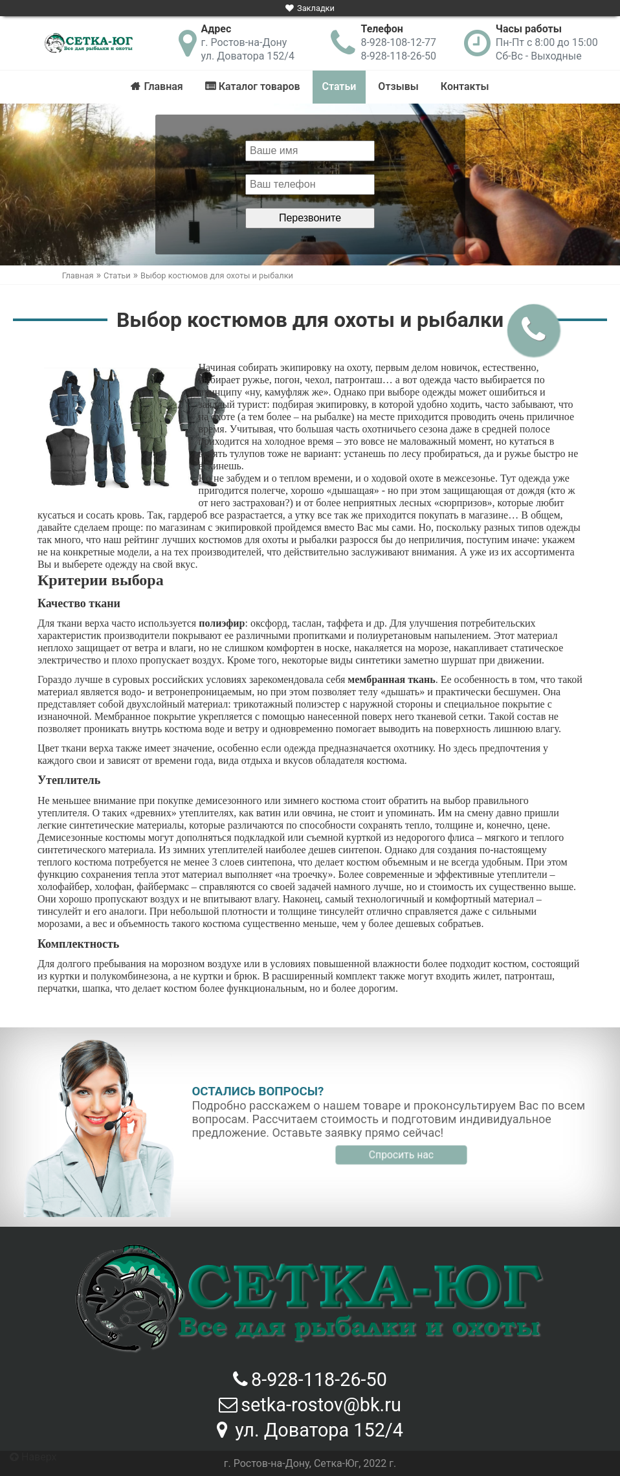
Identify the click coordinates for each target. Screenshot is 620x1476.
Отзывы (398, 86)
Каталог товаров (259, 86)
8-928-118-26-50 (398, 56)
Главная (163, 86)
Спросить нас (401, 1154)
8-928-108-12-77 (398, 42)
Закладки (316, 8)
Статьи (339, 86)
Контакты (465, 86)
